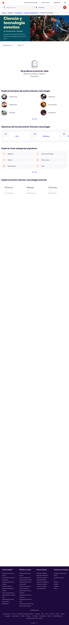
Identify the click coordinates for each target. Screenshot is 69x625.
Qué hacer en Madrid (42, 573)
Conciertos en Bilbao (42, 586)
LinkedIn (56, 584)
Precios (4, 575)
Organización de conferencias (26, 603)
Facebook (56, 582)
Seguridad (7, 616)
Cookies (49, 616)
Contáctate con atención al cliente (25, 614)
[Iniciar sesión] (45, 2)
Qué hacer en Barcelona (42, 575)
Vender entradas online (24, 577)
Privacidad (35, 616)
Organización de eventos (8, 573)
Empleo (52, 614)
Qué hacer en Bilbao (41, 579)
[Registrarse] (57, 2)
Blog (43, 614)
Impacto (63, 614)
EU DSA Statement (57, 616)
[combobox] (50, 7)
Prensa (57, 614)
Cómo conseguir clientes (8, 593)
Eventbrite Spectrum (7, 586)
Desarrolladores (15, 616)
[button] (7, 45)
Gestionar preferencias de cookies (34, 618)
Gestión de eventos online (25, 579)
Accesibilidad (42, 616)
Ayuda (46, 614)
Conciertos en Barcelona (42, 582)
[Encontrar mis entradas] (31, 2)
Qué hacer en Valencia (42, 577)
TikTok (55, 588)
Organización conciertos (25, 606)
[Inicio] (3, 3)
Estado (23, 616)
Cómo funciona (6, 614)
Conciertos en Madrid (42, 584)
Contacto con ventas (59, 577)
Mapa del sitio (5, 603)
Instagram (56, 586)
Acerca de (37, 614)
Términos (28, 616)
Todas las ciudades (41, 588)
